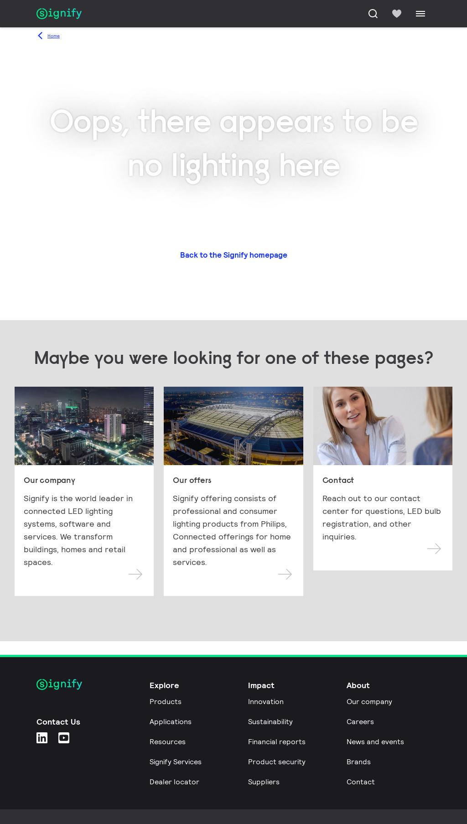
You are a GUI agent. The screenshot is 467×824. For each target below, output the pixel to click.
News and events (375, 741)
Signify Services (176, 762)
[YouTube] (63, 737)
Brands (359, 762)
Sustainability (270, 721)
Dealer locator (174, 782)
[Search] (373, 14)
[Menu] (420, 14)
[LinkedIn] (41, 737)
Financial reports (277, 741)
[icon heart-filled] (397, 14)
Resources (168, 741)
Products (166, 701)
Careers (360, 721)
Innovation (266, 701)
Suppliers (264, 782)
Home (53, 36)
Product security (277, 762)
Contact (361, 782)
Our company (369, 701)
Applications (171, 721)
